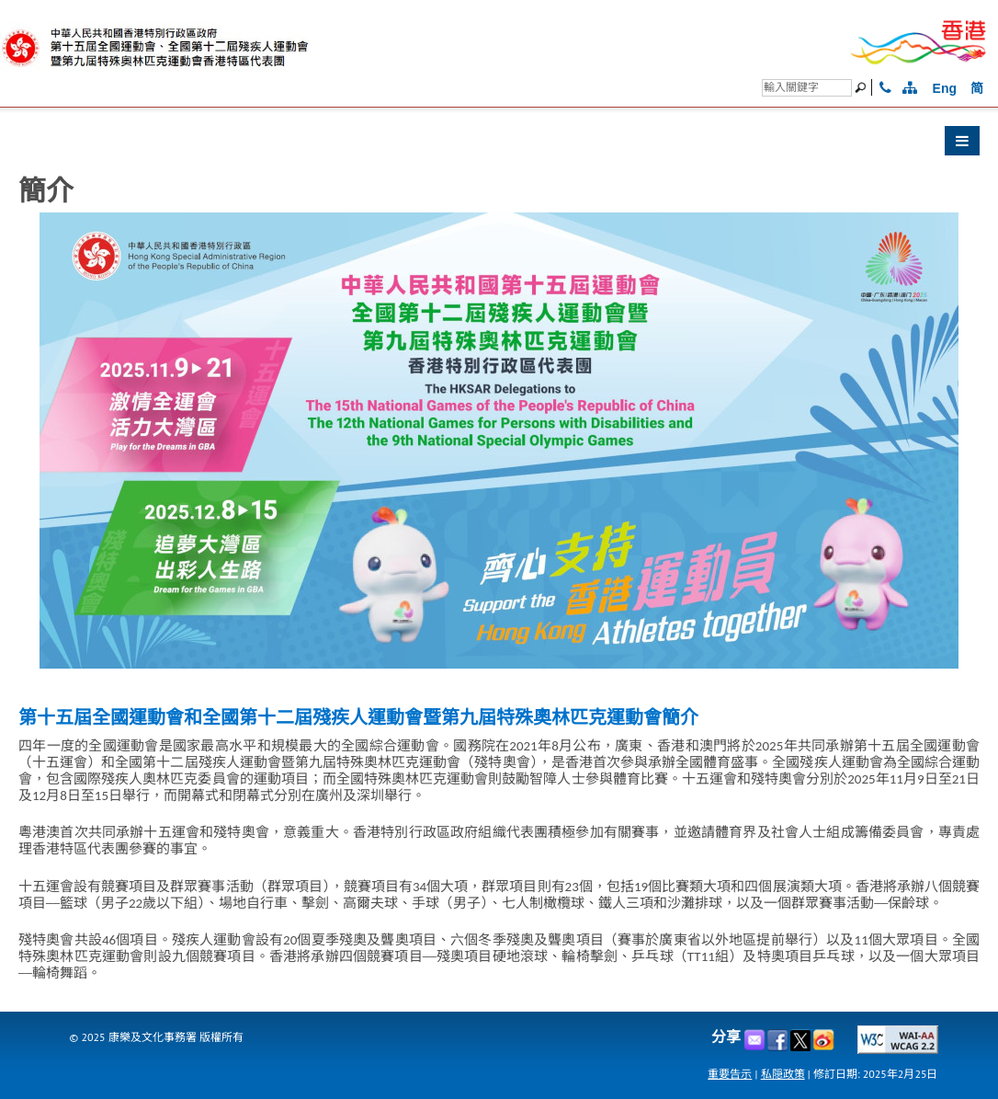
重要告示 (730, 1074)
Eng (945, 88)
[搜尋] (807, 88)
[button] (499, 145)
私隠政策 (783, 1074)
